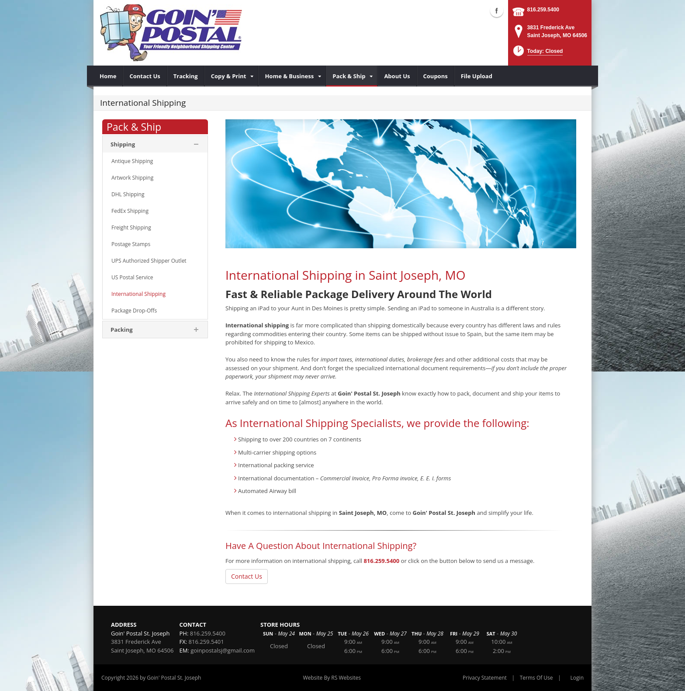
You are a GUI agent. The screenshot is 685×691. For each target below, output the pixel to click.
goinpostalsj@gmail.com (222, 650)
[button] (537, 53)
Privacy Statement (485, 677)
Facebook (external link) (496, 10)
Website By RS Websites (332, 677)
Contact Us (246, 576)
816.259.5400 (543, 10)
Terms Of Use (536, 677)
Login (577, 677)
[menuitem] (108, 76)
